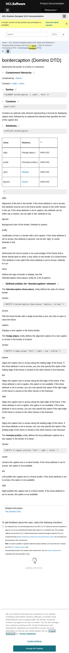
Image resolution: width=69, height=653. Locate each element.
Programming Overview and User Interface (19, 45)
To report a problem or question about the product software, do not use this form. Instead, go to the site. (35, 547)
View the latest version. (52, 23)
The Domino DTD (9, 48)
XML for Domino (44, 45)
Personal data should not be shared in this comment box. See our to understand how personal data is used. (33, 554)
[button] (3, 72)
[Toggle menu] (64, 16)
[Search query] (26, 34)
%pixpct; (25, 173)
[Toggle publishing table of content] (7, 51)
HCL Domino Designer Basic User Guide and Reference (31, 43)
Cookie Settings (34, 643)
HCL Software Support (18, 549)
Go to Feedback (32, 47)
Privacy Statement (53, 552)
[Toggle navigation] (7, 10)
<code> (14, 83)
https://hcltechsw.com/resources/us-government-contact (36, 539)
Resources (50, 10)
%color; (25, 183)
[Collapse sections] (3, 51)
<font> (22, 83)
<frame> (18, 78)
